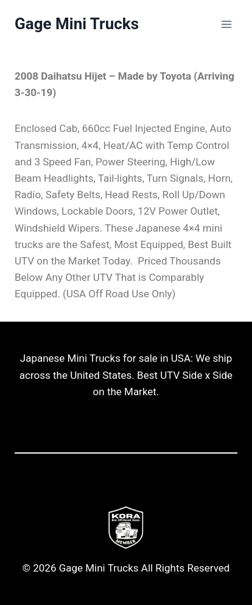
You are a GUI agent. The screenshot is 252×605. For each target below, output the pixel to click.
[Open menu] (226, 24)
